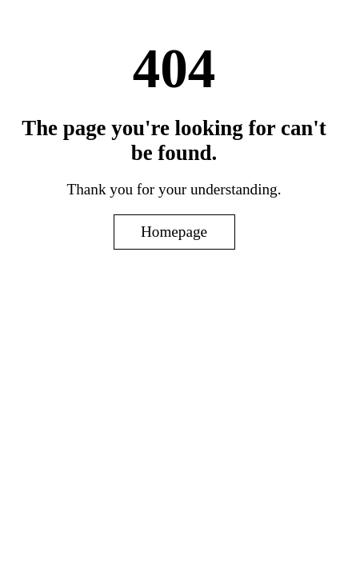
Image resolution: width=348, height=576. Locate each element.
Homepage (174, 231)
